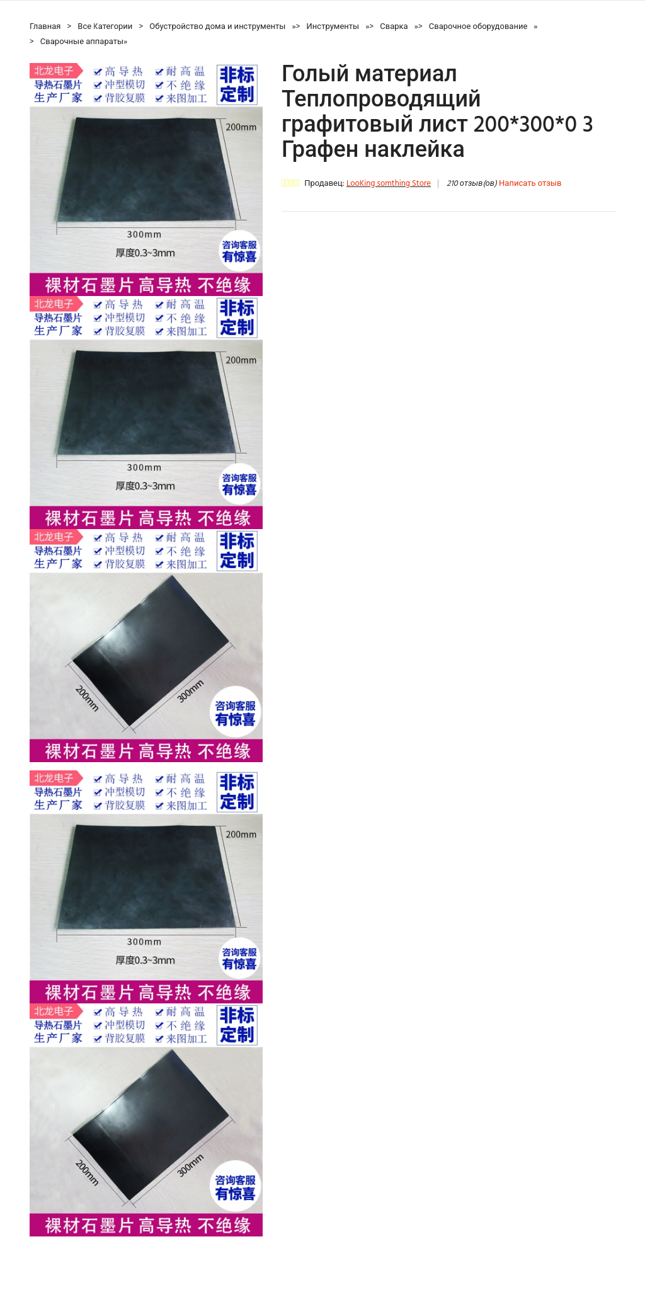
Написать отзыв (530, 183)
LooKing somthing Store (388, 183)
